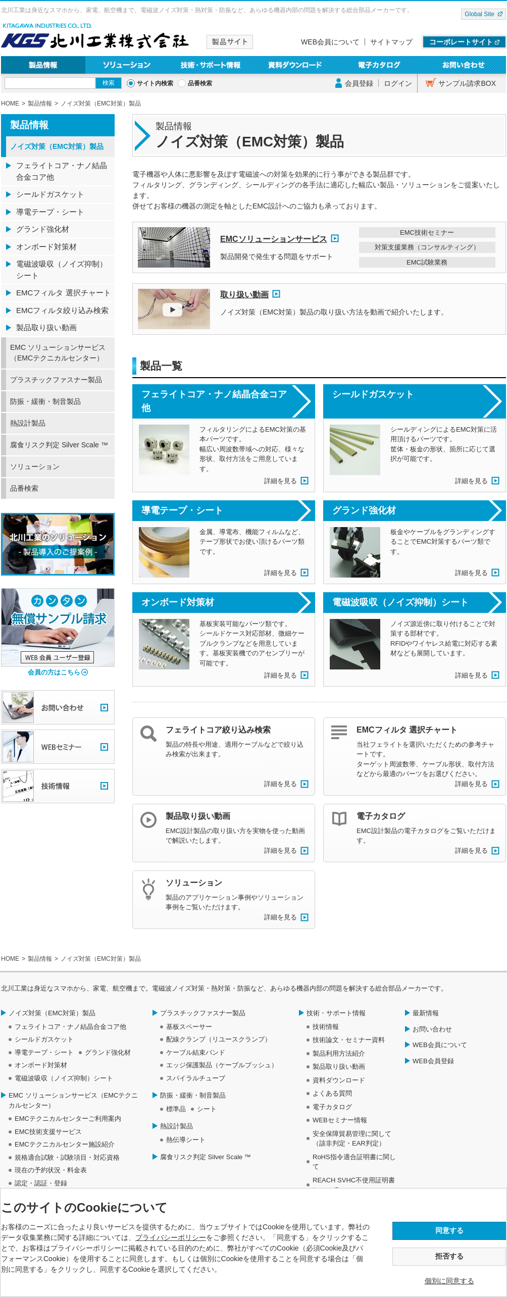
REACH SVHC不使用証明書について (354, 1185)
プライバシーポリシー (170, 1237)
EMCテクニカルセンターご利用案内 (68, 1118)
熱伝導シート (186, 1140)
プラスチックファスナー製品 (56, 380)
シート (207, 1109)
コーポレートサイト (461, 42)
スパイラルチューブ (195, 1078)
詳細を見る (280, 481)
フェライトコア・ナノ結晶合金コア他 (214, 401)
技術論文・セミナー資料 (349, 1040)
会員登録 (359, 83)
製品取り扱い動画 (198, 816)
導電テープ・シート (182, 510)
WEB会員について (330, 42)
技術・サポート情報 (211, 65)
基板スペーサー (189, 1026)
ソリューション (127, 65)
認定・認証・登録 (41, 1183)
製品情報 (43, 65)
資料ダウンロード (296, 65)
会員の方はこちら (54, 672)
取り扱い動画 (244, 294)
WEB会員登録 (433, 1061)
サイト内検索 (155, 83)
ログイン (398, 83)
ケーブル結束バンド (195, 1052)
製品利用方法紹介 (339, 1053)
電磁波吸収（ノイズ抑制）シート (400, 602)
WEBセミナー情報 (340, 1120)
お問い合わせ (464, 65)
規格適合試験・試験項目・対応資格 (67, 1157)
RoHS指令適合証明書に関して (354, 1162)
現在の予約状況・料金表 (51, 1170)
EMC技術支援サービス (48, 1131)
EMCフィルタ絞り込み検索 (62, 310)
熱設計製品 (27, 423)
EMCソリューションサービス (273, 239)
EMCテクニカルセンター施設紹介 (65, 1144)
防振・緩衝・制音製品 (45, 401)
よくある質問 (332, 1093)
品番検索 (200, 83)
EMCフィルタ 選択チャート (407, 729)
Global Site (479, 14)
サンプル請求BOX (467, 83)
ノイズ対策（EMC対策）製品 (57, 146)
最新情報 (426, 1013)
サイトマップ (391, 42)
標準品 (176, 1109)
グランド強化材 (364, 510)
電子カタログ (380, 65)
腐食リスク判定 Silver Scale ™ (59, 445)
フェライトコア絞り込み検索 (218, 729)
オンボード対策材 (177, 602)
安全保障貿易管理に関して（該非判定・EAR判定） (352, 1139)
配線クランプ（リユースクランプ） (218, 1039)
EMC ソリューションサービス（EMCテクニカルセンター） (58, 352)
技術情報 (326, 1026)
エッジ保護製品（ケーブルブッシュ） (222, 1065)
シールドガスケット (373, 394)
